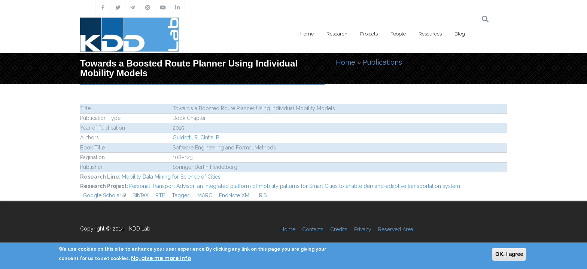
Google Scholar (104, 195)
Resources (430, 34)
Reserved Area (395, 229)
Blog (459, 34)
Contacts (312, 229)
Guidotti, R (185, 137)
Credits (338, 229)
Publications (382, 62)
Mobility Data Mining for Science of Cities (171, 177)
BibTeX (141, 195)
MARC (204, 195)
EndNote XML (235, 195)
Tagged (181, 195)
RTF (160, 195)
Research (336, 34)
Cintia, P (209, 137)
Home (307, 34)
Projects (369, 34)
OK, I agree (509, 254)
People (398, 34)
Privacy (362, 229)
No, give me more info (161, 258)
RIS (263, 195)
